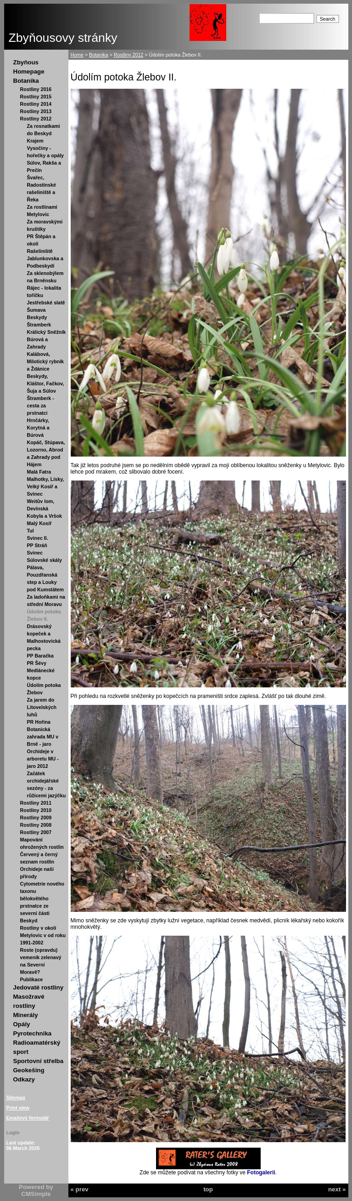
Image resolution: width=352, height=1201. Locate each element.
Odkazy (24, 1079)
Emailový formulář (27, 1118)
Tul (30, 530)
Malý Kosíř (39, 523)
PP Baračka (40, 655)
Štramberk (39, 324)
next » (337, 1189)
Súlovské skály (44, 560)
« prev (80, 1189)
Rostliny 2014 (36, 104)
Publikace (31, 979)
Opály (21, 1024)
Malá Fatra (39, 472)
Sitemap (15, 1097)
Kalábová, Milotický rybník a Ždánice (45, 361)
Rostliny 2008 (36, 825)
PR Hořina (39, 722)
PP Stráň (37, 545)
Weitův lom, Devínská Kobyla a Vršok (44, 508)
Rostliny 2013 (36, 111)
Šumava (36, 310)
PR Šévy (37, 663)
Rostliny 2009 (36, 817)
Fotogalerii (261, 1172)
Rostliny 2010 (36, 810)
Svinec (35, 552)
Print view (17, 1107)
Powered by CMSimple (36, 1190)
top (208, 1189)
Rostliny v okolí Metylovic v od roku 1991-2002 (43, 935)
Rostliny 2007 (36, 832)
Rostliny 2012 (36, 118)
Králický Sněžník (46, 332)
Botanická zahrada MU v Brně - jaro (43, 736)
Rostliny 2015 (36, 96)
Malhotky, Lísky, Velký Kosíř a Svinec (45, 486)
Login (13, 1132)
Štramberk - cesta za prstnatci (40, 405)
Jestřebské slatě (46, 302)
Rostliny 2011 (36, 803)
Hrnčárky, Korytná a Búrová (38, 427)
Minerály (25, 1015)
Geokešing (29, 1070)
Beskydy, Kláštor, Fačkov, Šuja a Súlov (45, 383)
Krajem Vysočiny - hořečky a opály (45, 148)
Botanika (26, 80)
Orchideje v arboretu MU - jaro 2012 (43, 759)
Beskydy (37, 317)
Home (77, 54)
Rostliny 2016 (36, 89)
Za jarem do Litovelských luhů (42, 707)
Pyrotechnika (32, 1033)
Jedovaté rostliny (38, 987)
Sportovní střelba (38, 1061)
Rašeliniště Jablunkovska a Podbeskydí (45, 258)
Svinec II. (37, 538)
